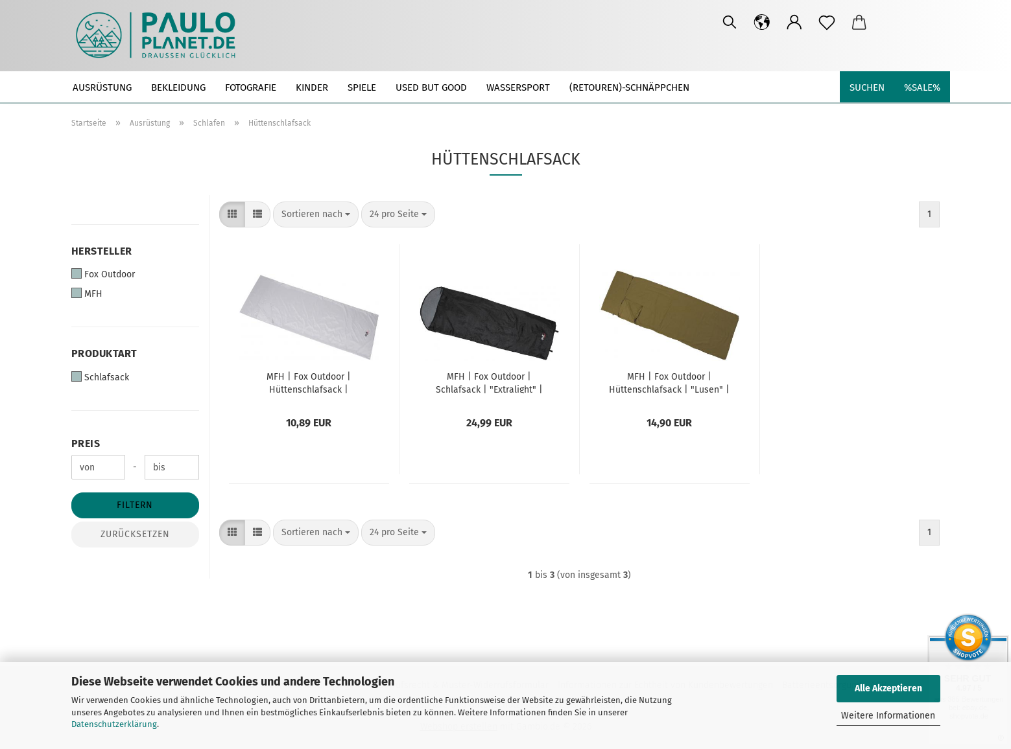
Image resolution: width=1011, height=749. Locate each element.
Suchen (867, 87)
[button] (762, 22)
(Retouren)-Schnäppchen (629, 87)
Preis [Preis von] (86, 443)
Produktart (104, 353)
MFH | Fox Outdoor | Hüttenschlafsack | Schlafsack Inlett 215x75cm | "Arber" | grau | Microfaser (308, 382)
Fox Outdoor (103, 274)
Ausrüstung (102, 87)
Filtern (135, 505)
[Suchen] (729, 22)
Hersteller (101, 251)
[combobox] (316, 214)
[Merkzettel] (827, 22)
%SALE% (922, 87)
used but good (431, 87)
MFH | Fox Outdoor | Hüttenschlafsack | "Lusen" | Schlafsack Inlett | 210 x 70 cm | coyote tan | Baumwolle (669, 382)
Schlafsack (100, 377)
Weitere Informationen (888, 715)
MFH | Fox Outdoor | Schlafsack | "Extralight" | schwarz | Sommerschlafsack (489, 382)
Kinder (312, 87)
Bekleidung (178, 87)
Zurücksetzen (135, 534)
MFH (86, 293)
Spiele (362, 87)
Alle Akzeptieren (888, 688)
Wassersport (518, 87)
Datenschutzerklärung (114, 724)
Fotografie (250, 87)
